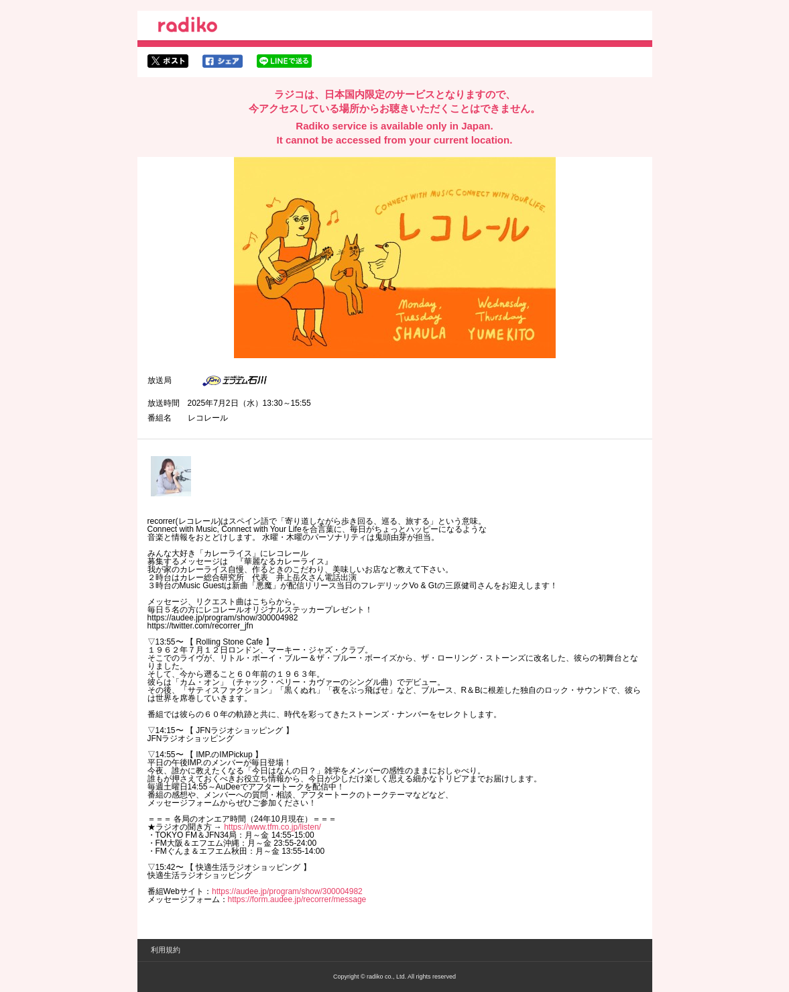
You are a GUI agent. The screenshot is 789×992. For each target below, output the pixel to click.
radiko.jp (187, 27)
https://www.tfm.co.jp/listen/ (272, 827)
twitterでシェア (167, 61)
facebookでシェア (222, 61)
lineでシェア (284, 61)
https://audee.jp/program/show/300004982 (287, 891)
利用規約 (165, 950)
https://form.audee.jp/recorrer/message (297, 899)
